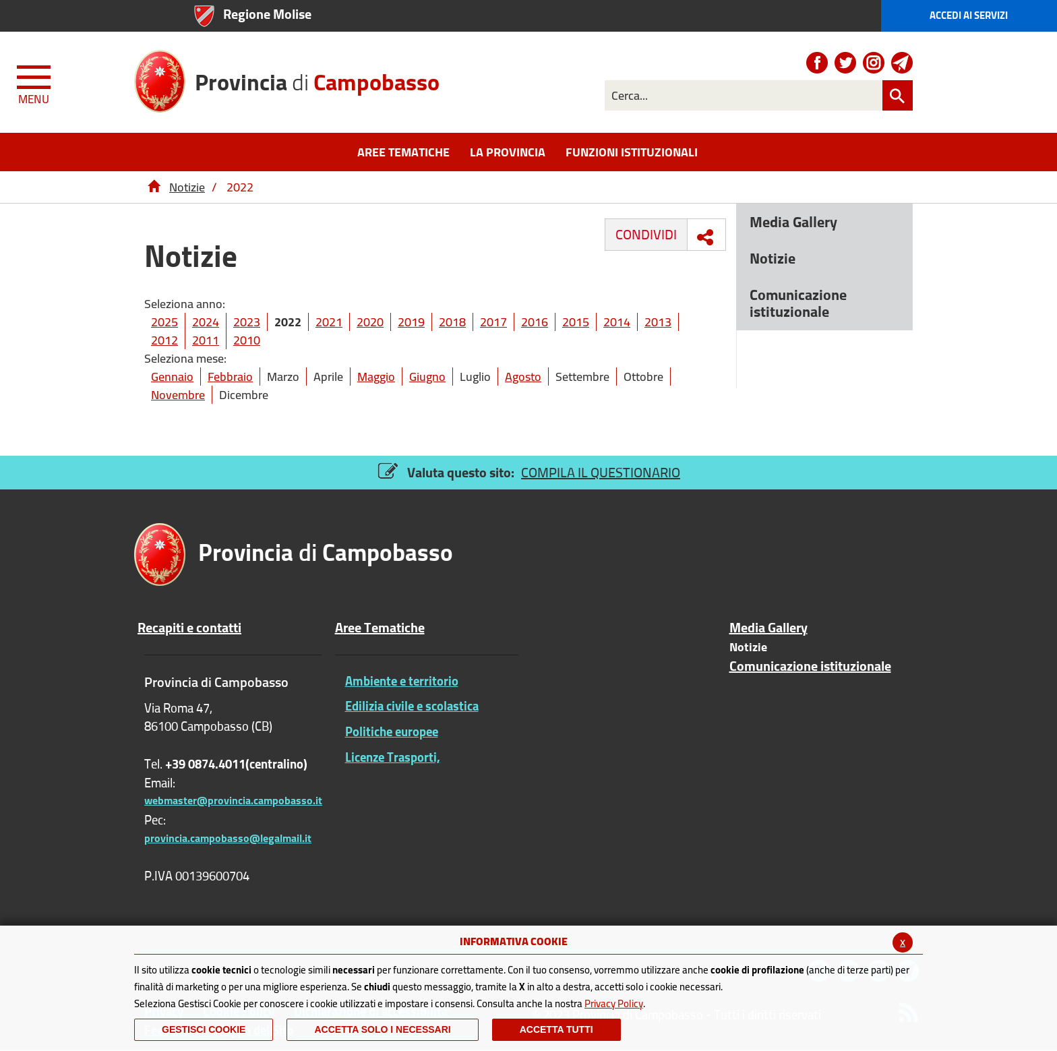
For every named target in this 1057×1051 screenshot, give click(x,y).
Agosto (523, 376)
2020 (370, 322)
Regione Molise (267, 13)
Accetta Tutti (556, 1029)
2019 (411, 322)
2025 (164, 322)
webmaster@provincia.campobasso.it (233, 800)
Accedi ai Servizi (969, 15)
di (317, 77)
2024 (205, 322)
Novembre (178, 395)
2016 (534, 322)
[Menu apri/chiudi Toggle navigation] (35, 82)
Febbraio (230, 376)
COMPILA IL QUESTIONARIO (600, 472)
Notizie (187, 187)
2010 (246, 340)
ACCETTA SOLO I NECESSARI (382, 1029)
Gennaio (172, 376)
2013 (657, 322)
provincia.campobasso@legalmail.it (227, 838)
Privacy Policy (613, 1003)
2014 (616, 322)
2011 (205, 340)
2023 (246, 322)
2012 (164, 340)
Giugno (427, 376)
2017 (493, 322)
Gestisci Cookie (203, 1029)
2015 (575, 322)
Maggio (376, 376)
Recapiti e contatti (189, 628)
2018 (452, 322)
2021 (328, 322)
